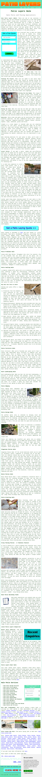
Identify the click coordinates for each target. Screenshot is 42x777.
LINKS (25, 7)
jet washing (37, 713)
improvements (27, 709)
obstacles (10, 83)
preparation (4, 114)
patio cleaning (23, 613)
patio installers (32, 243)
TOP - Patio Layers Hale (8, 756)
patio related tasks (33, 619)
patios (19, 42)
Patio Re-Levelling (15, 747)
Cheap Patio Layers (6, 736)
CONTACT (32, 7)
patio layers (26, 240)
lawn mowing (20, 712)
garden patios (10, 616)
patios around (11, 619)
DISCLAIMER (38, 7)
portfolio (11, 70)
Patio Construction (34, 744)
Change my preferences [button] (28, 773)
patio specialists (19, 597)
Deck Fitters (10, 748)
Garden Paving (11, 739)
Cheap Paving (20, 741)
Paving (38, 735)
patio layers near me (25, 653)
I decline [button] (30, 770)
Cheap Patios (21, 738)
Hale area (30, 72)
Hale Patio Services (9, 682)
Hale (21, 232)
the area (17, 89)
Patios (34, 736)
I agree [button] (25, 770)
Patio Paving (22, 735)
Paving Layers (12, 738)
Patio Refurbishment (34, 742)
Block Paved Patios (22, 739)
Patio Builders (31, 738)
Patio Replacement (30, 741)
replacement (21, 54)
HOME (21, 7)
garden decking (23, 713)
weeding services (6, 712)
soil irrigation (11, 715)
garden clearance (11, 710)
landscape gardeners (7, 716)
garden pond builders (29, 715)
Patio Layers (31, 745)
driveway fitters (34, 712)
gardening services (29, 710)
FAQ (11, 766)
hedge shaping (9, 713)
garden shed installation (27, 716)
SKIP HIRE (4, 717)
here (18, 679)
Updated (8, 766)
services (20, 717)
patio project (25, 94)
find (6, 667)
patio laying (10, 624)
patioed (5, 87)
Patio (2, 232)
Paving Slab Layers (11, 735)
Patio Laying (31, 735)
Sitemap (2, 766)
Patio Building (18, 736)
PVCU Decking (19, 748)
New (5, 766)
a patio (29, 21)
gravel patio (32, 205)
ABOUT (28, 7)
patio (15, 60)
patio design (10, 66)
